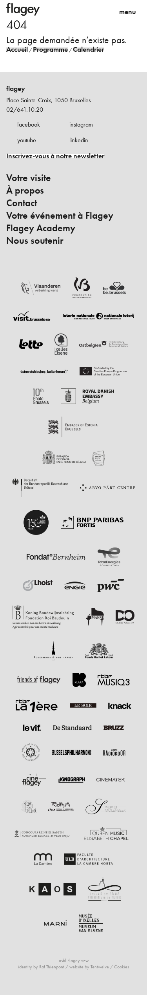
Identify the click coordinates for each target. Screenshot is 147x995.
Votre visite (28, 177)
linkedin (78, 140)
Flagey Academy (40, 228)
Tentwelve (100, 967)
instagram (81, 124)
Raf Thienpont (51, 967)
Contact (21, 203)
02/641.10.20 (24, 109)
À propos (25, 190)
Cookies (121, 967)
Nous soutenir (35, 240)
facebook (28, 124)
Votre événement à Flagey (59, 215)
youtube (26, 140)
